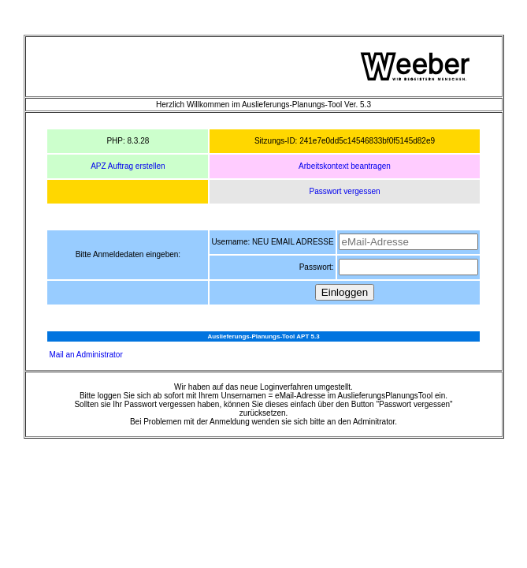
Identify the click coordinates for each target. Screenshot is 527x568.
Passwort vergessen (344, 191)
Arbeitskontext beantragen (345, 166)
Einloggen (344, 292)
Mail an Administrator (85, 354)
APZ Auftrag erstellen (128, 166)
